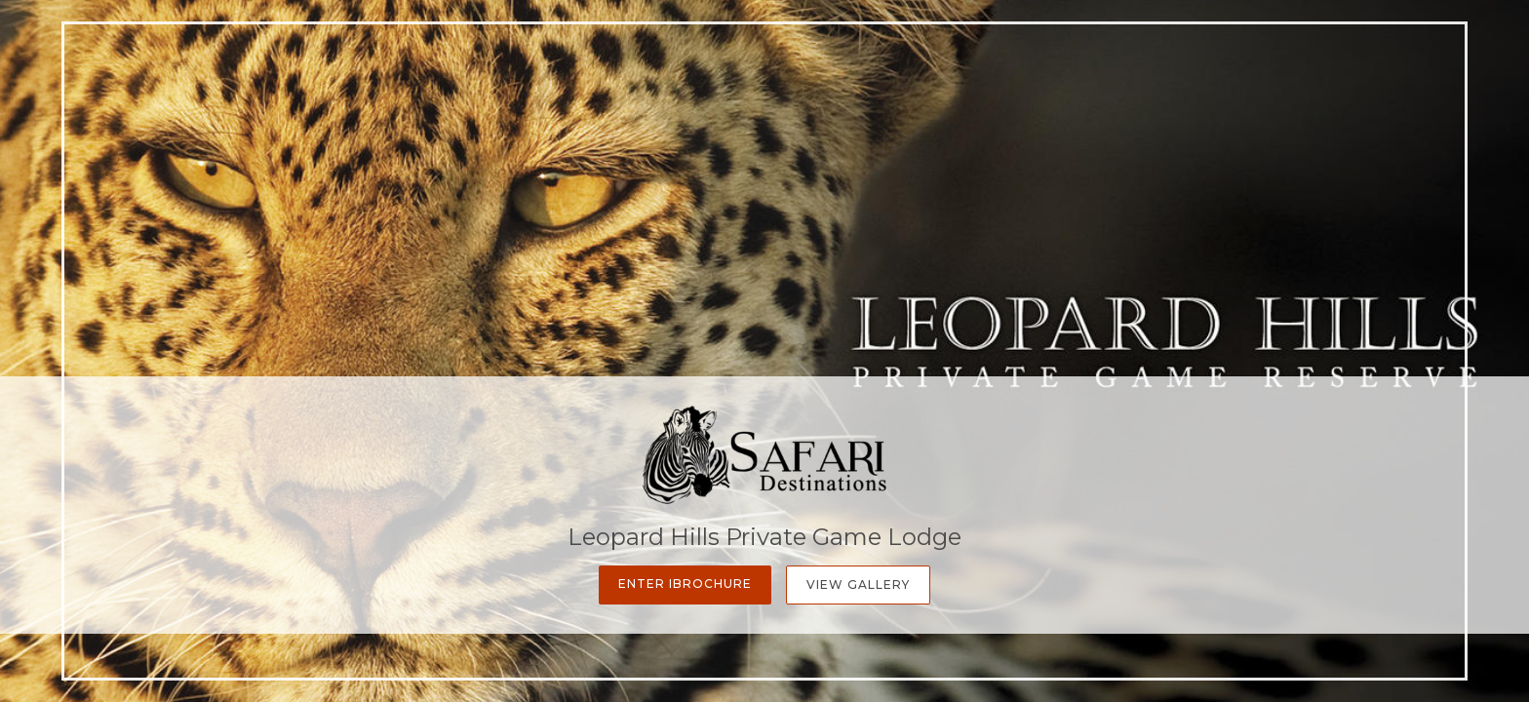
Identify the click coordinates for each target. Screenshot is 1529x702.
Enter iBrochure (685, 583)
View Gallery (858, 584)
